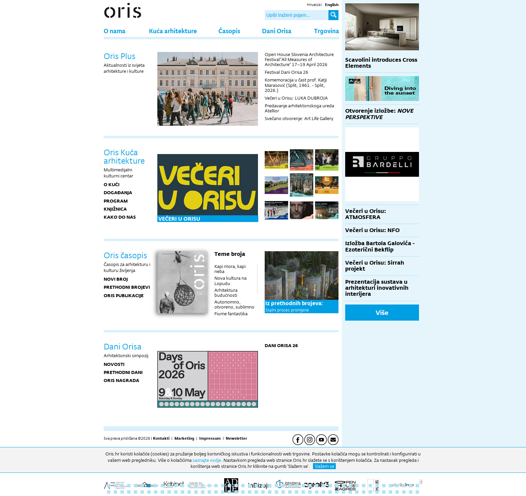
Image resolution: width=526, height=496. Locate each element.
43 (390, 485)
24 (263, 485)
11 (175, 485)
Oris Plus (120, 56)
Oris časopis (125, 255)
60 (189, 492)
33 (323, 485)
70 (256, 492)
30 (303, 485)
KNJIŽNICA (115, 209)
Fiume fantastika (231, 314)
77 (303, 492)
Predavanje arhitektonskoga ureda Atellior (299, 108)
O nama (114, 30)
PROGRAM (116, 201)
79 (316, 492)
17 (216, 485)
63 (209, 492)
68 (243, 492)
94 (417, 492)
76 (296, 492)
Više (382, 313)
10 (169, 485)
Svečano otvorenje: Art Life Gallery (299, 118)
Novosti (114, 364)
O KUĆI (111, 184)
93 (410, 492)
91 (397, 492)
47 (417, 485)
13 (189, 485)
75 (290, 492)
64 (216, 492)
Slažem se (324, 466)
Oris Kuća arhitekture (124, 156)
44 (397, 485)
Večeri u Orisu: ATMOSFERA (365, 214)
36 (343, 485)
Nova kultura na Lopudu (230, 280)
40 (370, 485)
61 (196, 492)
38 (357, 485)
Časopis (229, 30)
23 (256, 485)
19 (229, 485)
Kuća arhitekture (173, 30)
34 (330, 485)
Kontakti (161, 438)
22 (249, 485)
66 (229, 492)
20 (236, 485)
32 (316, 485)
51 (128, 492)
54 (149, 492)
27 (283, 485)
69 (249, 492)
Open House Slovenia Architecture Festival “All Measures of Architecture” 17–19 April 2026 (299, 59)
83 (343, 492)
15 (202, 485)
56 (162, 492)
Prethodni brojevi (127, 287)
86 (363, 492)
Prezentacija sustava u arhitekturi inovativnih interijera (377, 287)
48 (108, 492)
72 (269, 492)
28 (290, 485)
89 (383, 492)
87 (370, 492)
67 (236, 492)
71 (263, 492)
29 (296, 485)
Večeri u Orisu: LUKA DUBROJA (296, 98)
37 (350, 485)
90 (390, 492)
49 (115, 492)
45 (404, 485)
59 (182, 492)
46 (410, 485)
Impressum (210, 438)
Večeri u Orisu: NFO (372, 230)
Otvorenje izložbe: (379, 113)
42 (383, 485)
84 (350, 492)
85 (357, 492)
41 (377, 485)
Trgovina (326, 30)
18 (222, 485)
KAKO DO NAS (120, 217)
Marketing (184, 438)
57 (169, 492)
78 (310, 492)
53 (142, 492)
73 (276, 492)
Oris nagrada (121, 380)
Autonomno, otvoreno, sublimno (234, 304)
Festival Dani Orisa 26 (286, 72)
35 (336, 485)
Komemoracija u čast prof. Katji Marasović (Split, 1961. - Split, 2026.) (296, 85)
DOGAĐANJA (118, 192)
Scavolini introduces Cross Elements (381, 62)
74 (283, 492)
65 (222, 492)
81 (330, 492)
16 (209, 485)
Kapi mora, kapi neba (230, 268)
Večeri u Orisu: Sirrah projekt (374, 265)
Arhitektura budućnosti (226, 292)
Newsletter (236, 438)
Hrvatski (314, 4)
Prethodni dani (123, 372)
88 (377, 492)
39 (363, 485)
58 (175, 492)
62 (202, 492)
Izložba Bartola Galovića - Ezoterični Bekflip (380, 246)
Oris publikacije (124, 295)
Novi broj (116, 279)
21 (243, 485)
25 (269, 485)
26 (276, 485)
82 (336, 492)
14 (196, 485)
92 (404, 492)
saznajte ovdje (207, 460)
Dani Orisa (277, 30)
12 (182, 485)
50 (122, 492)
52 (135, 492)
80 (323, 492)
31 (310, 485)
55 (155, 492)
